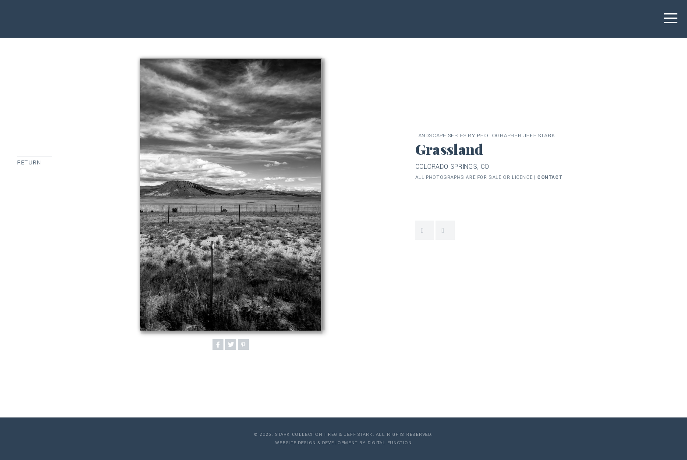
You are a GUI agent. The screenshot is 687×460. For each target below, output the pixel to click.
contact (550, 177)
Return (29, 163)
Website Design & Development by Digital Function (343, 443)
